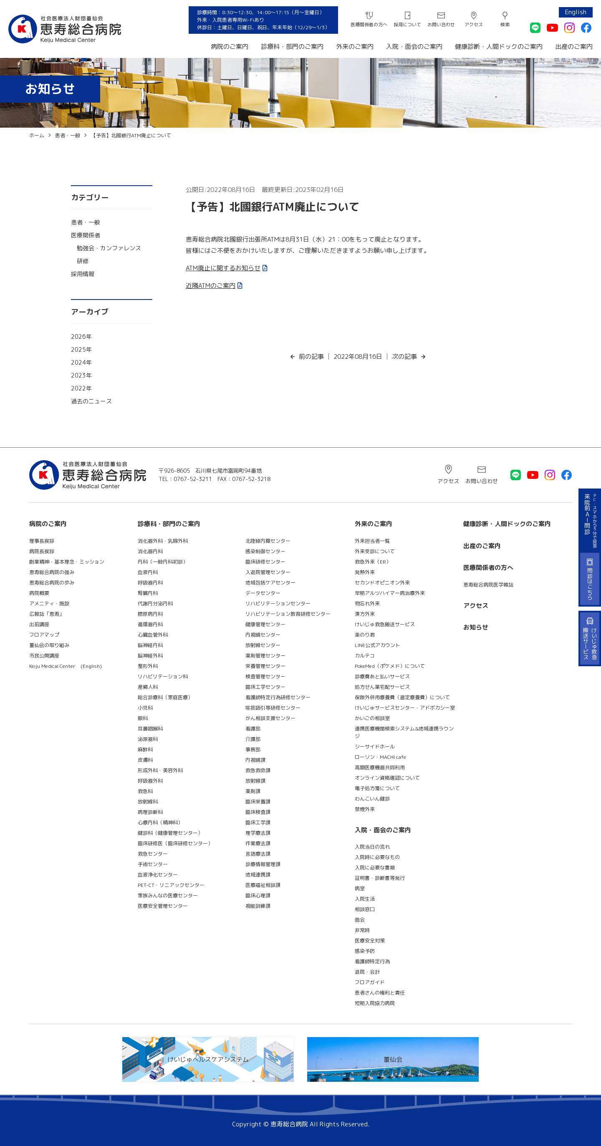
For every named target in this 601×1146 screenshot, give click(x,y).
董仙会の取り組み (49, 645)
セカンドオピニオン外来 (382, 582)
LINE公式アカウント (377, 645)
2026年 (81, 336)
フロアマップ (44, 634)
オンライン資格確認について (387, 777)
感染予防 (365, 951)
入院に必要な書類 (375, 867)
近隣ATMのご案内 (210, 285)
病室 (360, 888)
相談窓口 (365, 909)
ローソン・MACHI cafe (380, 757)
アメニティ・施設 (49, 603)
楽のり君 (365, 634)
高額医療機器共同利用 (380, 767)
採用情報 (82, 274)
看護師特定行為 (372, 961)
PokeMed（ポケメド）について (390, 666)
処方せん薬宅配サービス (382, 686)
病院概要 (39, 593)
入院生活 (365, 898)
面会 (360, 919)
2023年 (81, 375)
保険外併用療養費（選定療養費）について (402, 697)
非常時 (362, 930)
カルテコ (365, 655)
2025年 (81, 349)
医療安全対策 (370, 940)
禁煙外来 (365, 809)
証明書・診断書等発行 (380, 878)
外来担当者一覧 (372, 540)
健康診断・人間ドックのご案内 (499, 46)
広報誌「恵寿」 (46, 613)
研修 (82, 261)
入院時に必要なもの (377, 857)
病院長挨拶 (41, 551)
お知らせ (475, 627)
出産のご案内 (574, 46)
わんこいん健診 (372, 798)
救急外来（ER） (373, 561)
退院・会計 (367, 971)
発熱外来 (365, 572)
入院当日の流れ (372, 846)
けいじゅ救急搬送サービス (385, 624)
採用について (407, 24)
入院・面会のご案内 (414, 46)
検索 (505, 24)
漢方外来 (365, 613)
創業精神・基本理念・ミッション (66, 561)
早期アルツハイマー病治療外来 (390, 593)
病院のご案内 (229, 46)
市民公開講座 (44, 655)
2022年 (81, 388)
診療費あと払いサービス (382, 676)
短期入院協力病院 (375, 1003)
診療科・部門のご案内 (292, 46)
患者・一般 (85, 222)
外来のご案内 (355, 46)
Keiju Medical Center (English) (65, 666)
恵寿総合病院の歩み (51, 582)
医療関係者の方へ (369, 24)
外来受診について (375, 551)
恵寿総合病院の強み (51, 572)
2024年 (81, 362)
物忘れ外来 (367, 603)
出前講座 (39, 624)
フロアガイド (370, 982)
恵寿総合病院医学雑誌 (488, 584)
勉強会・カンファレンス (109, 248)
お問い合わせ (441, 24)
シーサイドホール (375, 746)
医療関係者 (85, 235)
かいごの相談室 (372, 718)
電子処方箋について (377, 788)
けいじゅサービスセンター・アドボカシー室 (405, 707)
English (575, 12)
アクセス (474, 24)
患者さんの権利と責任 (380, 992)
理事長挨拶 (41, 540)
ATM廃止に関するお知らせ (223, 268)
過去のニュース (91, 401)
